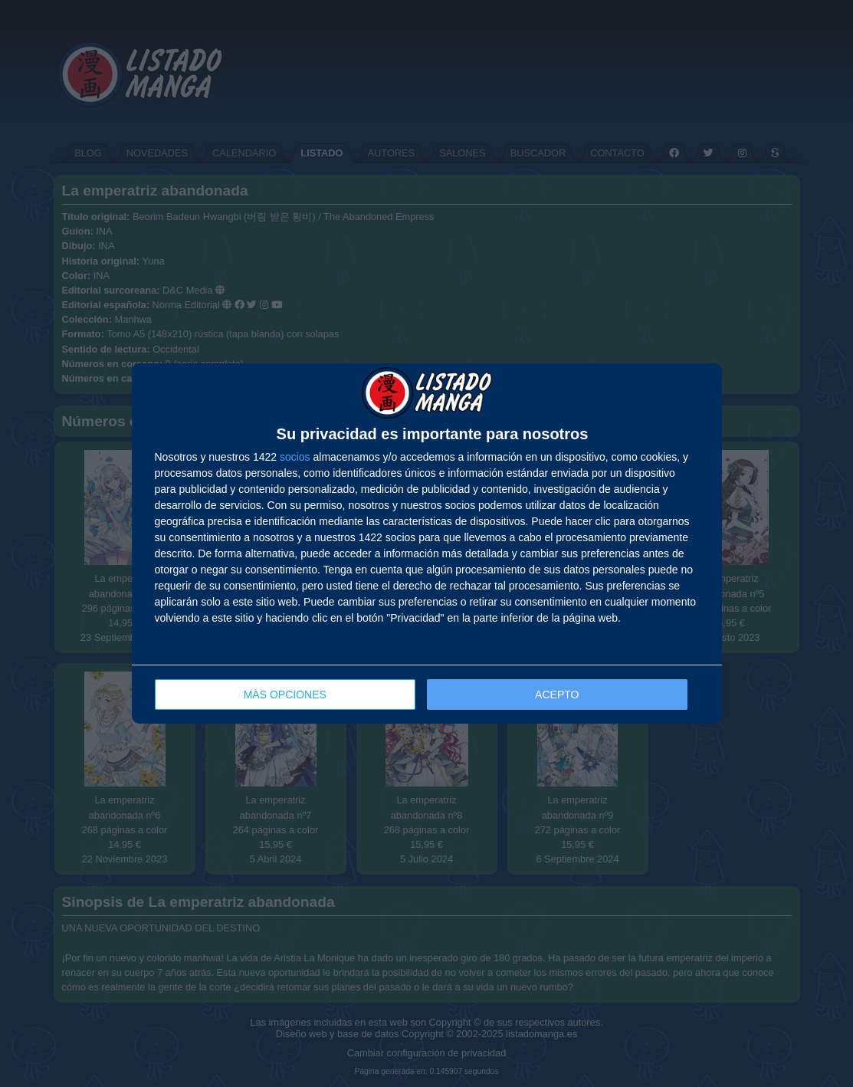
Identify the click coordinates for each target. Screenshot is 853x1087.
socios (295, 457)
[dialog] (427, 543)
